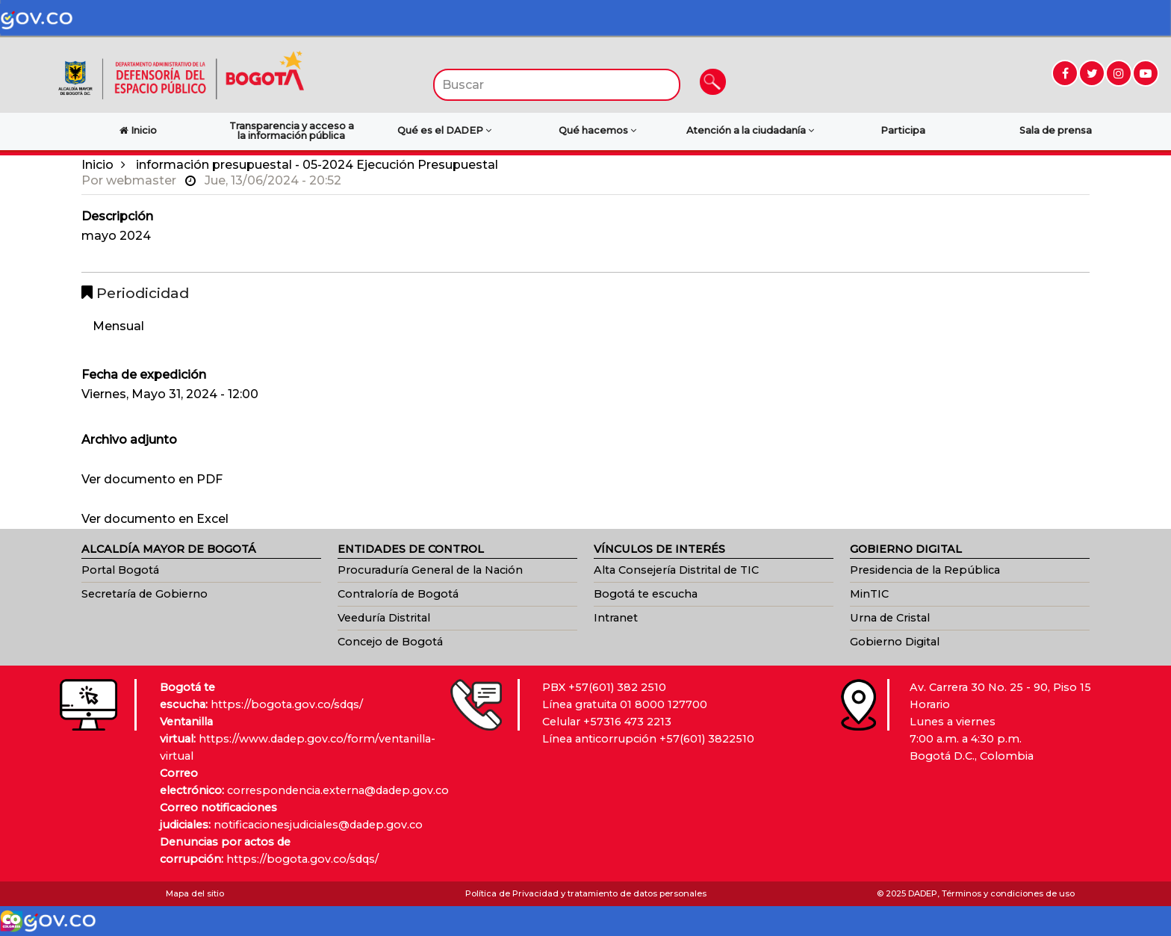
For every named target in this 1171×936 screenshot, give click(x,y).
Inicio (97, 165)
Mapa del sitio (195, 893)
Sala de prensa (1055, 130)
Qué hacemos (597, 130)
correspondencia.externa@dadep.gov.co (338, 790)
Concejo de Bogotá (390, 641)
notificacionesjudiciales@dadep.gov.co (318, 824)
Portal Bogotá (120, 570)
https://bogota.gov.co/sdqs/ (287, 704)
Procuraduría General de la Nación (430, 570)
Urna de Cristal (890, 617)
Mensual (118, 326)
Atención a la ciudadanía (750, 130)
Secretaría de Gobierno (144, 594)
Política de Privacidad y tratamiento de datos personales (585, 893)
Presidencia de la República (925, 570)
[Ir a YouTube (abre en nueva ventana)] (1145, 73)
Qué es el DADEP (444, 130)
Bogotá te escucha (646, 594)
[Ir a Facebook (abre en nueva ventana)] (1065, 73)
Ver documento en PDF (152, 479)
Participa (902, 130)
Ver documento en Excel (155, 519)
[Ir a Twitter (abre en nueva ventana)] (1091, 73)
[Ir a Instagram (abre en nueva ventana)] (1118, 73)
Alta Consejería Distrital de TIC (676, 570)
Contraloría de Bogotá (398, 594)
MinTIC (869, 594)
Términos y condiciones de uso (1008, 893)
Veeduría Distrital (384, 617)
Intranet (616, 617)
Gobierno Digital (894, 641)
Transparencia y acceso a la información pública (291, 130)
